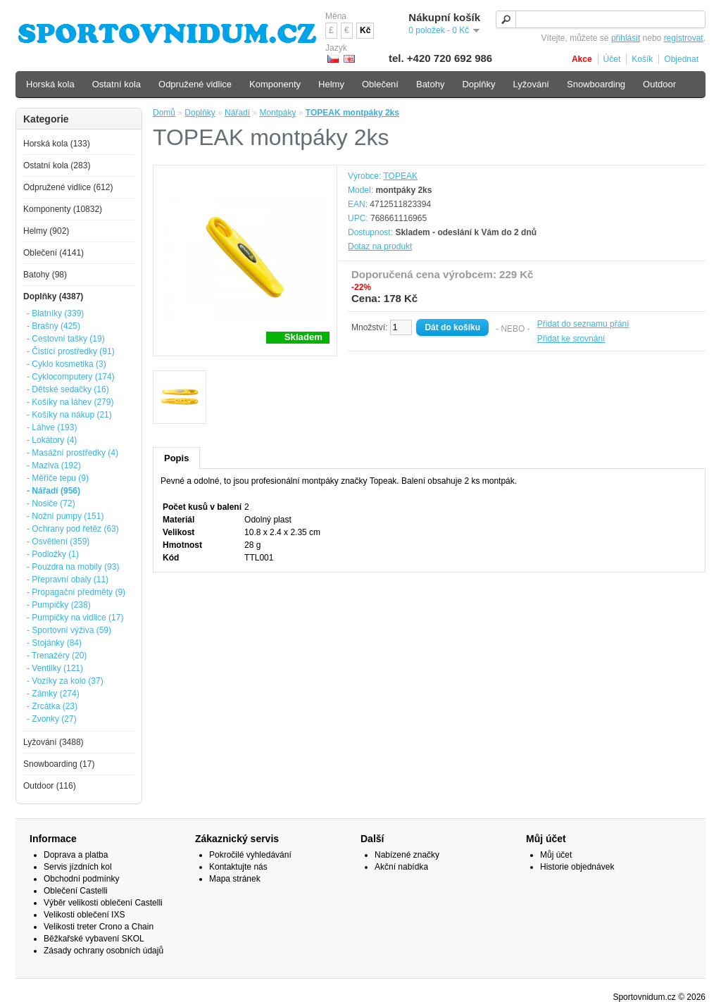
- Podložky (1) (53, 554)
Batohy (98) (45, 275)
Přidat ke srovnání (571, 339)
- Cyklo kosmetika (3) (66, 364)
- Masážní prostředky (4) (72, 453)
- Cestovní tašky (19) (66, 339)
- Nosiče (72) (51, 503)
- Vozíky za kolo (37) (65, 681)
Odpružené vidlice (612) (68, 187)
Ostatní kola (116, 84)
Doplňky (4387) (53, 296)
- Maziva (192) (54, 465)
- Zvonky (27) (52, 719)
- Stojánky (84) (54, 643)
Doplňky (199, 113)
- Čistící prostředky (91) (71, 351)
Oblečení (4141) (53, 253)
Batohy (430, 84)
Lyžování (531, 84)
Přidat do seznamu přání (583, 324)
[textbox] (601, 19)
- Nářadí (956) (53, 491)
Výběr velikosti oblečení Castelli (103, 903)
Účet (612, 59)
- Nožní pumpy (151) (65, 516)
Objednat (681, 59)
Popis (176, 458)
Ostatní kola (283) (56, 165)
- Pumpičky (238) (59, 605)
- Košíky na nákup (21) (69, 415)
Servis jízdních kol (78, 867)
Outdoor (659, 84)
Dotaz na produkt (380, 246)
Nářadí (237, 113)
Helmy (331, 84)
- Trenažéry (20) (57, 655)
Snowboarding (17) (58, 764)
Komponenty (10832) (62, 209)
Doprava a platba (76, 855)
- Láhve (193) (52, 427)
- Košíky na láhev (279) (70, 402)
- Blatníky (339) (55, 313)
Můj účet (556, 855)
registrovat (683, 38)
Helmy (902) (46, 231)
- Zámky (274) (53, 694)
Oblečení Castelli (76, 891)
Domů (164, 113)
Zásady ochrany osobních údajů (103, 951)
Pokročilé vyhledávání (250, 855)
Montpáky (277, 113)
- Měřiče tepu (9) (58, 478)
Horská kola (50, 84)
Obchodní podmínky (81, 879)
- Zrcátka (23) (52, 706)
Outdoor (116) (49, 786)
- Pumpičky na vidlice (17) (75, 617)
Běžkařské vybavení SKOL (94, 939)
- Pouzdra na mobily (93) (73, 567)
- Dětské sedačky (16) (68, 389)
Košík (642, 59)
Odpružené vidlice (195, 84)
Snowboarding (596, 84)
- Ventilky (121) (55, 668)
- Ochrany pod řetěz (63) (73, 529)
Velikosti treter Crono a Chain (98, 927)
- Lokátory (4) (52, 440)
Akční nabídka (401, 867)
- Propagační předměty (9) (76, 592)
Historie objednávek (577, 867)
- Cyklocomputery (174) (71, 377)
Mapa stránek (235, 879)
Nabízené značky (407, 855)
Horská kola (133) (56, 144)
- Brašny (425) (53, 326)
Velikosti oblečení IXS (84, 915)
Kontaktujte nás (238, 867)
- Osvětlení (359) (58, 541)
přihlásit (625, 38)
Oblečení (380, 84)
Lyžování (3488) (53, 742)
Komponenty (275, 84)
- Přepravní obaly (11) (67, 579)
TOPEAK (400, 176)
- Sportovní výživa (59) (69, 630)
